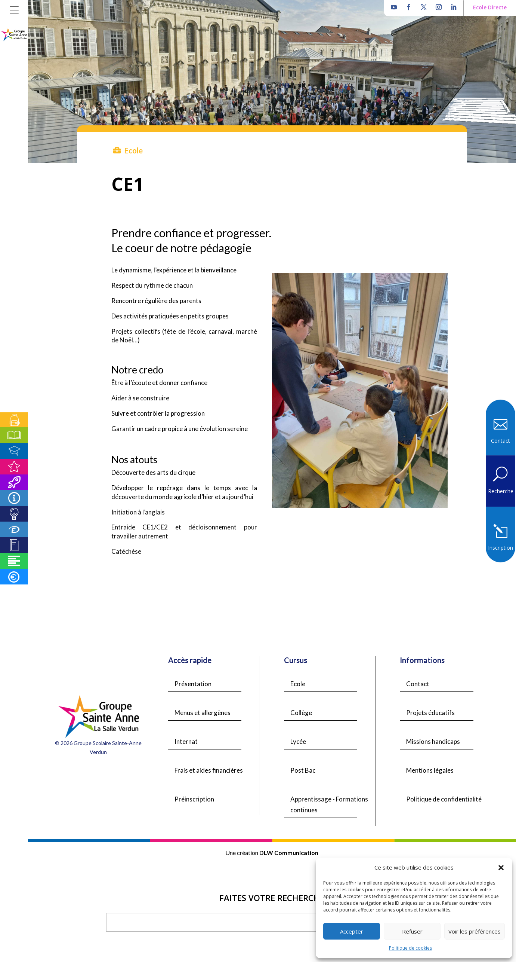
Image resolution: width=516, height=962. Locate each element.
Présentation (192, 684)
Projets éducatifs (430, 713)
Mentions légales (430, 770)
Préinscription (194, 799)
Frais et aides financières (208, 770)
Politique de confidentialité (444, 799)
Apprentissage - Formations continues (329, 804)
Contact (417, 684)
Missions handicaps (433, 741)
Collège (301, 713)
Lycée (298, 741)
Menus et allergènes (202, 713)
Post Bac (302, 770)
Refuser (412, 931)
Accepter (351, 931)
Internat (186, 741)
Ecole (297, 684)
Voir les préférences (474, 931)
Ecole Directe (490, 7)
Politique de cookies (410, 948)
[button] (501, 867)
